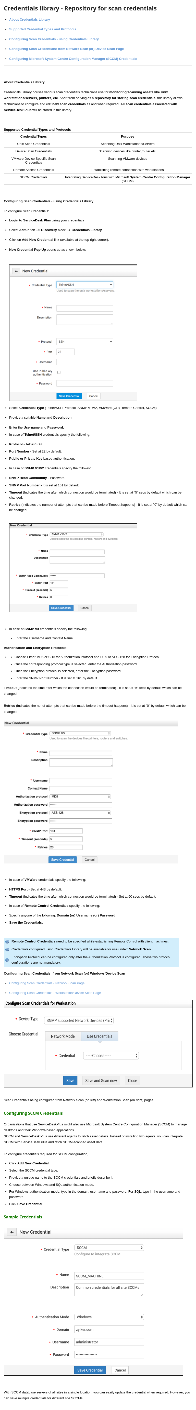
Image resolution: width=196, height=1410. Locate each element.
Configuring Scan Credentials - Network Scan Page (47, 983)
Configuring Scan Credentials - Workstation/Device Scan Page (55, 993)
